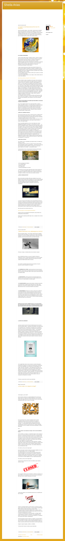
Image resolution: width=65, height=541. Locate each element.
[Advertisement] (32, 16)
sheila (52, 26)
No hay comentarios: (30, 381)
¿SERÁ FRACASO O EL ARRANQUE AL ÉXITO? (30, 231)
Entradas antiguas (40, 534)
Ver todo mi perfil (52, 27)
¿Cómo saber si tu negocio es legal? (27, 386)
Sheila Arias (12, 4)
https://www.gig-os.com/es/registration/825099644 (26, 210)
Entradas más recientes (22, 534)
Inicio (31, 534)
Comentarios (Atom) (26, 536)
